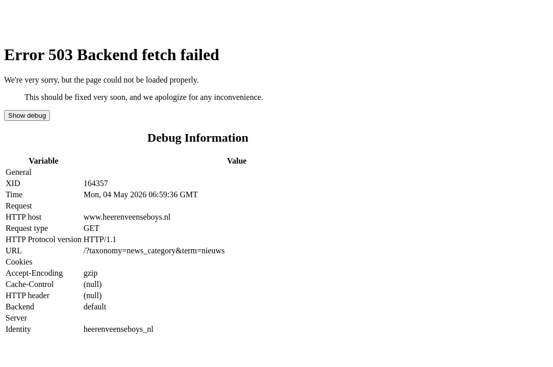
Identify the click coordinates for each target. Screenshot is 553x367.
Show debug (27, 115)
